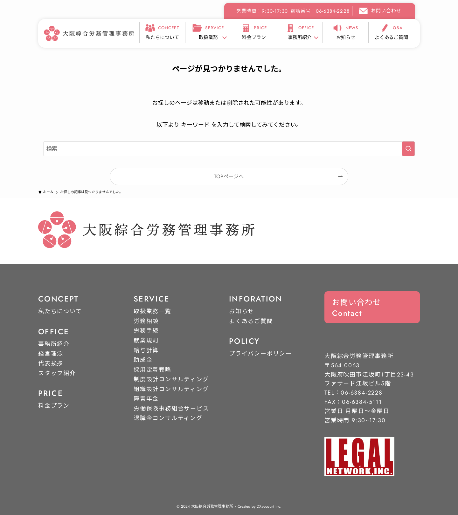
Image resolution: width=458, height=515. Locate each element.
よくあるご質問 (251, 321)
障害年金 (146, 399)
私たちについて (60, 311)
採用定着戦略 (152, 370)
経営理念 (50, 354)
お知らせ (241, 311)
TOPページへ (229, 176)
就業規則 (146, 340)
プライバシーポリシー (260, 354)
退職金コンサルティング (168, 418)
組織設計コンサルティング (171, 389)
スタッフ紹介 (57, 373)
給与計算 (146, 350)
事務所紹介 (54, 344)
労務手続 (146, 331)
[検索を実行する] (408, 148)
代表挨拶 (50, 363)
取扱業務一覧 (152, 311)
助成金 (143, 360)
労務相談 (146, 321)
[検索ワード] (229, 148)
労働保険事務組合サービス (171, 408)
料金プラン (54, 406)
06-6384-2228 (362, 393)
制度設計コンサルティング (171, 380)
